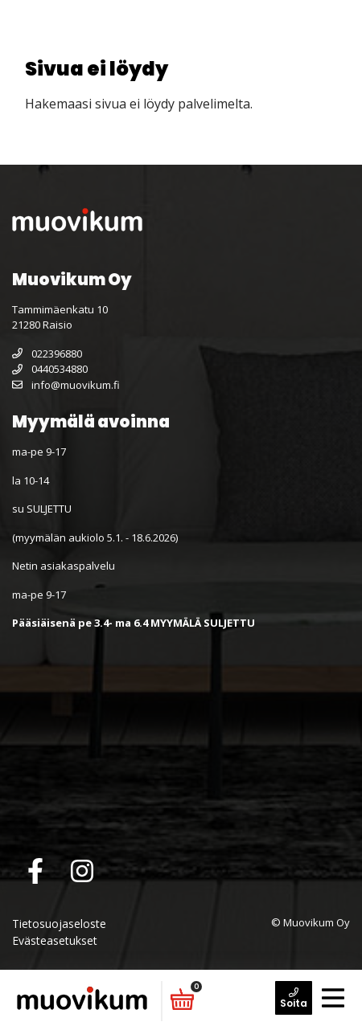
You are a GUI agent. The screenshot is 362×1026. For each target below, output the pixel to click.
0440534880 (50, 369)
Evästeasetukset (54, 940)
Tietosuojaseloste (59, 923)
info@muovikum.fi (66, 385)
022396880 (47, 353)
